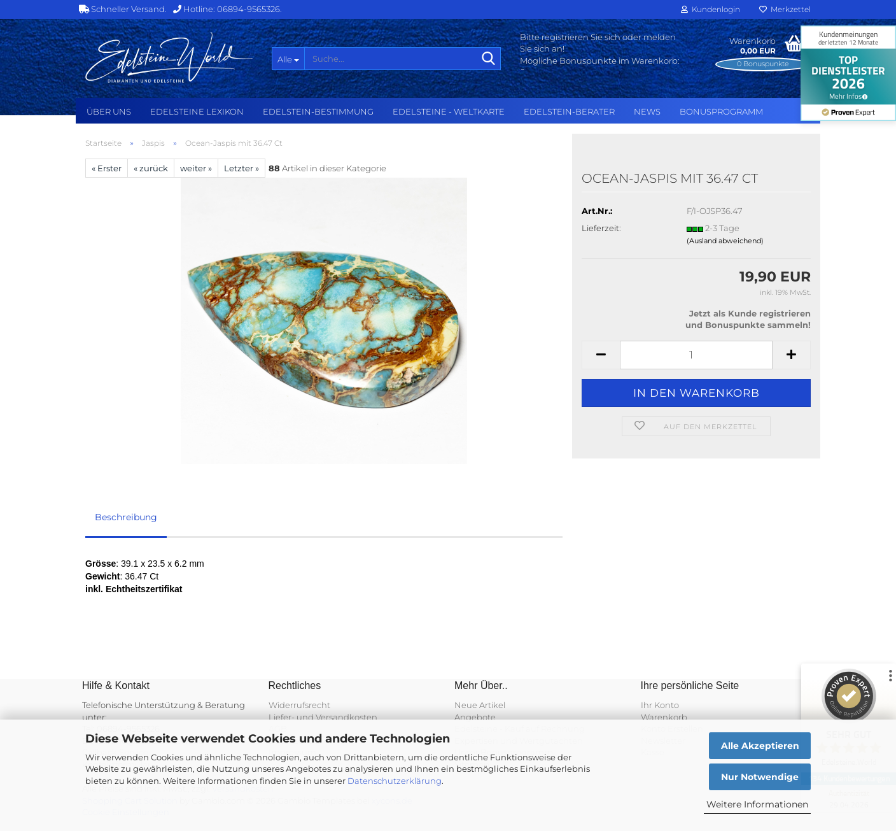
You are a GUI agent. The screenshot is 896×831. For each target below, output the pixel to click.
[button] (601, 355)
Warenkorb (664, 717)
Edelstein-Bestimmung (318, 111)
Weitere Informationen (757, 804)
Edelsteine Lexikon (197, 111)
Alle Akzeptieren (760, 745)
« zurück (151, 168)
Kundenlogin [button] (710, 9)
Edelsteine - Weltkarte (449, 111)
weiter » (196, 168)
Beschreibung (126, 517)
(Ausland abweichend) (725, 240)
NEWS (647, 111)
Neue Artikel (479, 705)
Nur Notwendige (760, 777)
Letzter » (241, 168)
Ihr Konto (660, 705)
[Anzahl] (696, 355)
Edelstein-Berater (569, 111)
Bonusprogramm (721, 111)
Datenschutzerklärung (394, 781)
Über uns (109, 111)
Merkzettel (785, 9)
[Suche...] (288, 58)
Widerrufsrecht (299, 705)
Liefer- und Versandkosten (323, 717)
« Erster (107, 168)
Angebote (475, 717)
